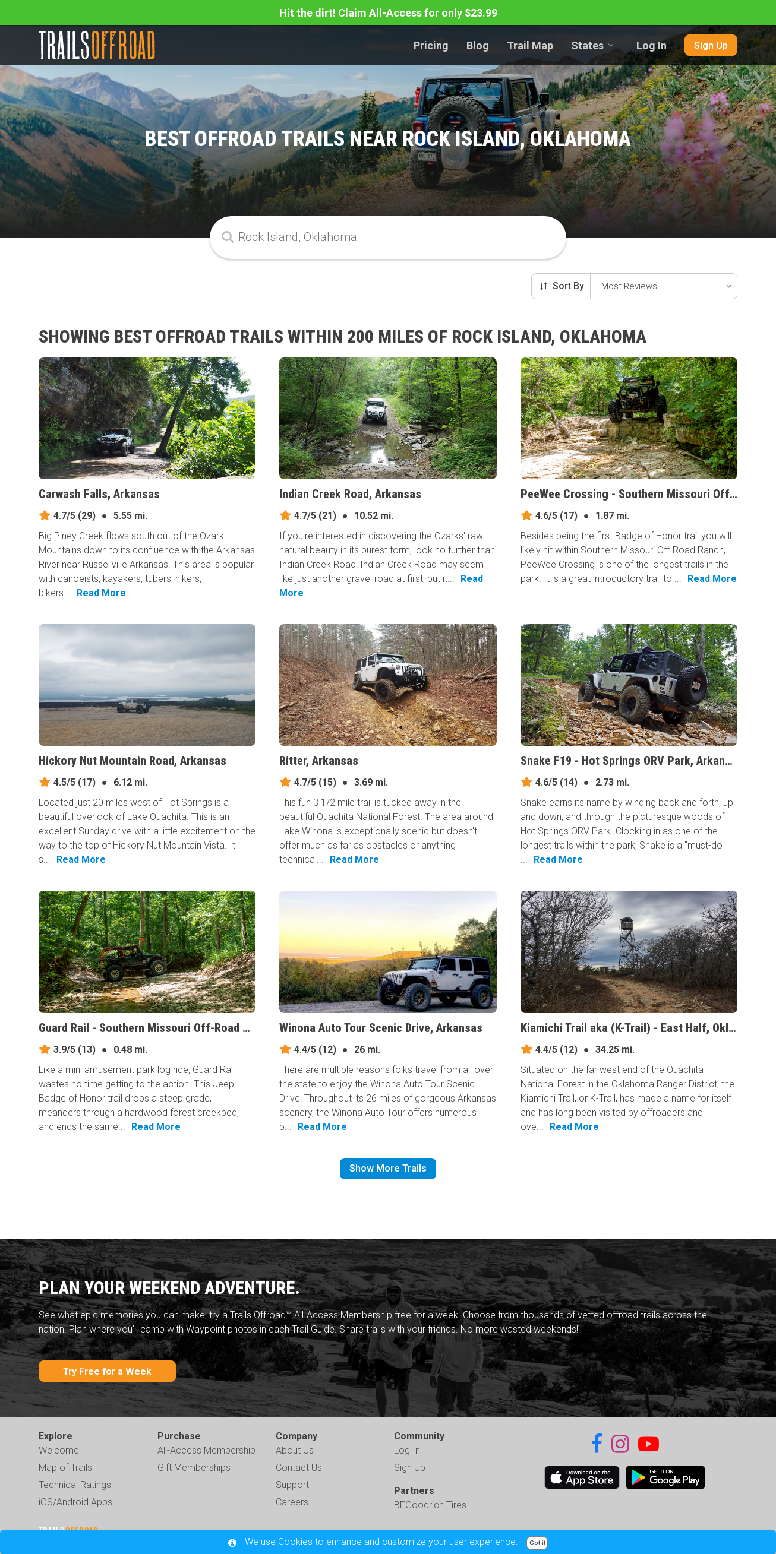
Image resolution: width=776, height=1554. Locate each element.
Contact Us (299, 1467)
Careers (292, 1502)
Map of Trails (65, 1467)
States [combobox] (587, 45)
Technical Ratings (75, 1484)
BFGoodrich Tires (430, 1505)
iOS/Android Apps (75, 1502)
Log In (651, 45)
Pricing (431, 45)
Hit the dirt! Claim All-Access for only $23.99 (388, 13)
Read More (101, 593)
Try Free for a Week (107, 1371)
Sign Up (711, 45)
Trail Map (530, 45)
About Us (295, 1450)
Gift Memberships (194, 1467)
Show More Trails (388, 1168)
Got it (537, 1543)
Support (292, 1484)
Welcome (59, 1450)
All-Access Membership (206, 1450)
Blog (477, 45)
